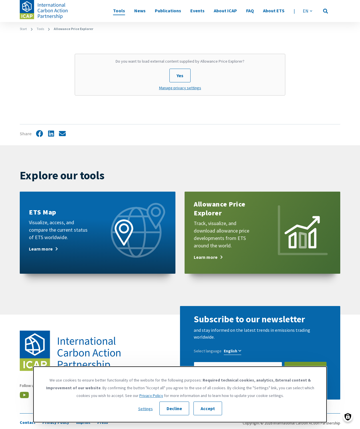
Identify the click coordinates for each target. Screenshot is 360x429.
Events (197, 10)
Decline (174, 408)
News (140, 10)
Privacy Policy (55, 422)
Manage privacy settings (180, 87)
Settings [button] (145, 408)
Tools (119, 10)
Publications (168, 10)
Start (23, 29)
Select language (207, 350)
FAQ (250, 10)
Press (102, 422)
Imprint (83, 422)
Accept (208, 408)
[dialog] (180, 394)
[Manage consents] (348, 417)
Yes (180, 75)
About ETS (273, 10)
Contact (27, 422)
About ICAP (225, 10)
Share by (62, 134)
